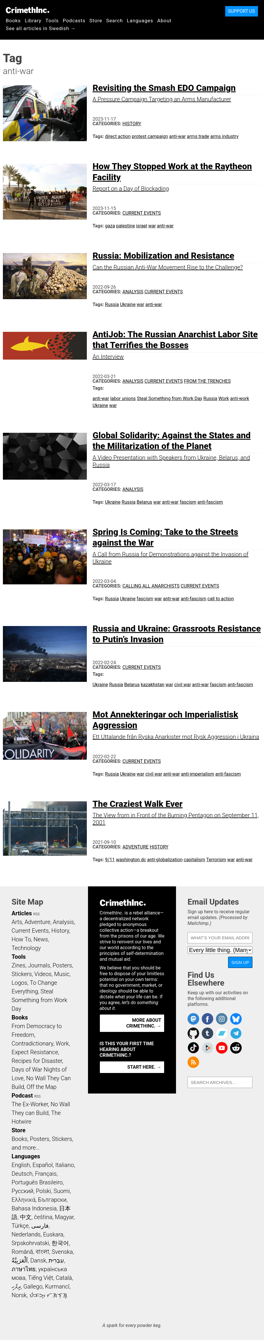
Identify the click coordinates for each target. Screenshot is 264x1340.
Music (61, 974)
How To (21, 939)
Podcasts (74, 20)
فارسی (40, 1225)
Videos (43, 974)
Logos (19, 982)
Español (42, 1165)
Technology (26, 948)
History (131, 123)
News (41, 939)
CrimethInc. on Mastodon (193, 1019)
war (152, 226)
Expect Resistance (35, 1052)
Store (95, 20)
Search (114, 20)
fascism (188, 502)
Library (33, 20)
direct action (118, 136)
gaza (110, 226)
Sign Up (240, 962)
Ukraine (128, 304)
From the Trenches (207, 381)
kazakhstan (152, 684)
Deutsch (22, 1173)
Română (22, 1251)
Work (223, 398)
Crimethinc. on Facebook (207, 1019)
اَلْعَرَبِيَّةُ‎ (20, 1260)
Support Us (241, 11)
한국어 (60, 1243)
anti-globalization (164, 859)
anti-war (177, 136)
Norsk (19, 1295)
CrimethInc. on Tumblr (207, 1033)
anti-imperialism (197, 774)
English (21, 1165)
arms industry (224, 136)
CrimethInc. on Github (193, 1033)
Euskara (53, 1234)
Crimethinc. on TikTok (193, 1048)
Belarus (144, 502)
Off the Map (41, 1086)
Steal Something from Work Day (169, 398)
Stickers (22, 974)
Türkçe (20, 1225)
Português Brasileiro (37, 1182)
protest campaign (150, 136)
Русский (22, 1191)
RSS (36, 914)
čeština (43, 1217)
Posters (62, 965)
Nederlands (26, 1234)
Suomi (62, 1191)
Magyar (64, 1217)
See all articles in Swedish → (41, 28)
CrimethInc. (27, 10)
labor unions (123, 398)
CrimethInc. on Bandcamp (222, 1033)
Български (52, 1199)
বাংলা (42, 1251)
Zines (18, 965)
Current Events (141, 213)
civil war (182, 684)
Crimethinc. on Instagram (222, 1019)
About (164, 20)
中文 (26, 1217)
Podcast (22, 1095)
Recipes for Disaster (37, 1060)
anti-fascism (210, 502)
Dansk (38, 1260)
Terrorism (216, 859)
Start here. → (144, 1067)
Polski (43, 1191)
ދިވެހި (16, 1286)
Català (64, 1277)
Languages (140, 20)
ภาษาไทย (24, 1269)
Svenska (62, 1251)
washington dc (131, 859)
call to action (221, 598)
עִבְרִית (56, 1260)
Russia (112, 304)
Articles (22, 913)
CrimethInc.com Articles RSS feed (193, 1062)
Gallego (33, 1286)
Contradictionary (32, 1043)
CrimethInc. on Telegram (236, 1033)
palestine (125, 226)
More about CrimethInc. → (143, 1023)
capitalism (194, 859)
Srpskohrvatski (30, 1243)
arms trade (198, 136)
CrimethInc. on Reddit (236, 1048)
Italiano (64, 1165)
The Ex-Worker (30, 1104)
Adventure (135, 847)
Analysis (132, 291)
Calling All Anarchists (150, 586)
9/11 (110, 859)
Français (46, 1173)
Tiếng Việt (40, 1277)
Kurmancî (57, 1286)
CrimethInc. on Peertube (207, 1048)
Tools (52, 20)
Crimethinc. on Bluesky (236, 1019)
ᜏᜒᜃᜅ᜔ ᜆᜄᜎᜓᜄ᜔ (48, 1295)
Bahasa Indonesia (34, 1208)
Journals (39, 965)
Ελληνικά (23, 1199)
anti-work (239, 398)
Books (13, 20)
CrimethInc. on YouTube (222, 1048)
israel (141, 226)
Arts (17, 922)
